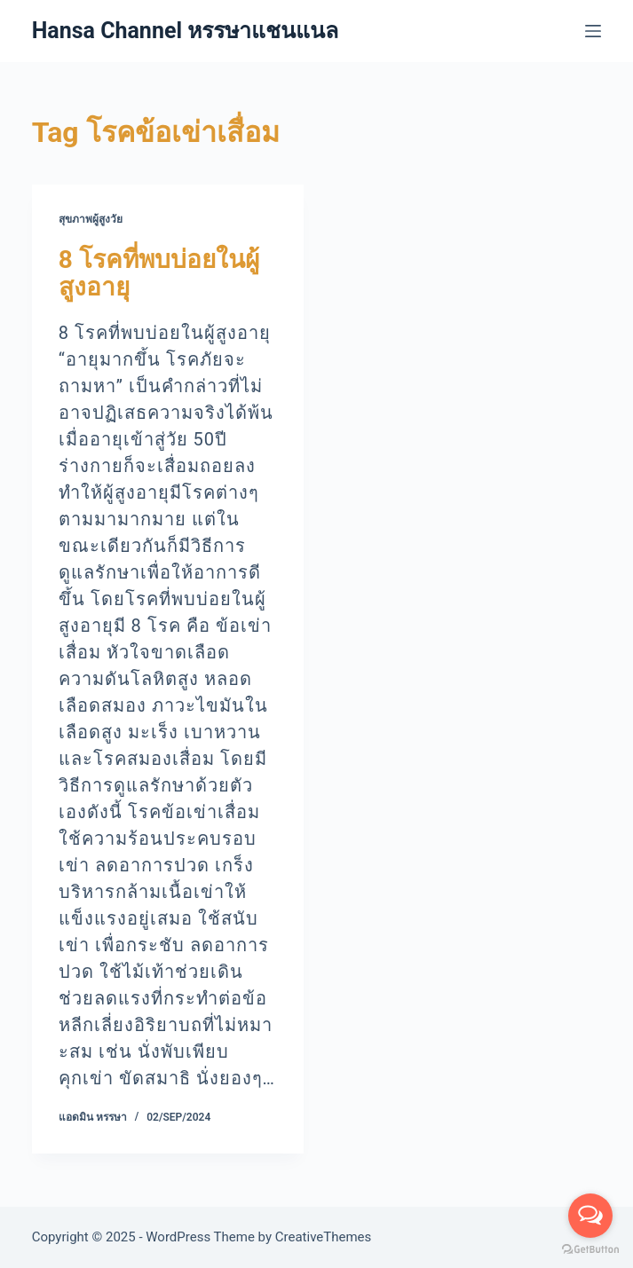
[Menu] (593, 31)
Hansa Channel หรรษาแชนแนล (185, 30)
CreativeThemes (323, 1237)
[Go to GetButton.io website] (590, 1250)
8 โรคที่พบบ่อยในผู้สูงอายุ (159, 273)
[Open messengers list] (590, 1215)
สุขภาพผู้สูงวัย (91, 219)
